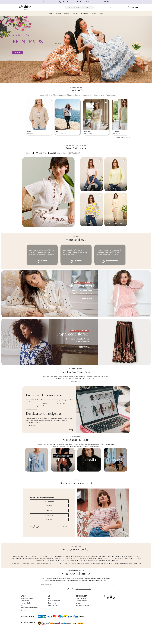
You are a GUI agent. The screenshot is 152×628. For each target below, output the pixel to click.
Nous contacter (53, 603)
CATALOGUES (49, 501)
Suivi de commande (54, 600)
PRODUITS (49, 506)
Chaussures (87, 95)
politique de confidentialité (83, 589)
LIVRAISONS (49, 510)
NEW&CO (29, 131)
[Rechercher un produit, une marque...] (81, 7)
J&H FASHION (87, 131)
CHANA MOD (74, 153)
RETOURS (49, 520)
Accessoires (111, 95)
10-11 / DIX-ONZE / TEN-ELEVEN (41, 153)
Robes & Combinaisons (55, 95)
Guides (101, 13)
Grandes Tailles (73, 95)
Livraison (78, 603)
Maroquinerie (98, 95)
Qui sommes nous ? (27, 598)
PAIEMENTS (49, 515)
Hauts (41, 95)
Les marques (25, 600)
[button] (68, 430)
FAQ (49, 598)
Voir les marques (31, 409)
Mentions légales (26, 603)
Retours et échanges (82, 605)
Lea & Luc (61, 153)
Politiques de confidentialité (29, 607)
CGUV (22, 605)
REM (57, 131)
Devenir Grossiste (81, 600)
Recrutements (25, 610)
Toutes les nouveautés (122, 137)
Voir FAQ (66, 526)
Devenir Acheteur (81, 598)
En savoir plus (76, 381)
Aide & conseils (53, 605)
